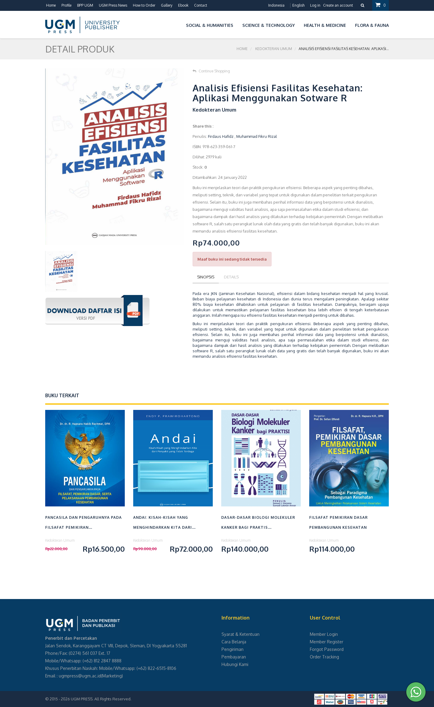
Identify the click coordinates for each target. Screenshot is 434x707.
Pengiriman (233, 649)
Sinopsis (205, 276)
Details (231, 276)
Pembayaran (234, 656)
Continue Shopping (211, 71)
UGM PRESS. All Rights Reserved (101, 698)
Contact (200, 5)
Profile (66, 5)
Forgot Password (327, 649)
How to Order (144, 5)
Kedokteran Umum (273, 48)
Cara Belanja (234, 641)
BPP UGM (85, 5)
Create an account (338, 5)
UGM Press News (113, 5)
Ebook (183, 5)
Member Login (324, 634)
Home (51, 5)
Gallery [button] (166, 5)
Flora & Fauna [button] (372, 25)
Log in (315, 5)
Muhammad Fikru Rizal (256, 136)
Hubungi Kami (235, 664)
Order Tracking (324, 656)
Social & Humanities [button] (209, 25)
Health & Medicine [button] (325, 25)
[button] (176, 24)
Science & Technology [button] (268, 25)
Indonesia (276, 5)
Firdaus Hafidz (221, 136)
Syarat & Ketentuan (240, 634)
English (298, 5)
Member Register (326, 641)
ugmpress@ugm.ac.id (80, 675)
